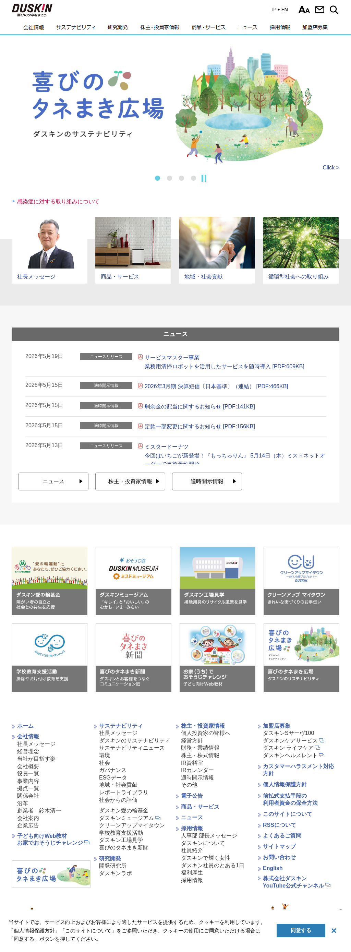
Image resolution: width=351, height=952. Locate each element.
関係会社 (28, 796)
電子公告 (192, 796)
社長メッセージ (36, 744)
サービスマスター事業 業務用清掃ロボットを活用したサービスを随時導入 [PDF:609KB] (224, 362)
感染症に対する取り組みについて (58, 201)
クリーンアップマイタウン (132, 825)
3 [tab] (181, 178)
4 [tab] (193, 178)
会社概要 (28, 766)
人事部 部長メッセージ (209, 835)
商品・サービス (208, 29)
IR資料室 (192, 763)
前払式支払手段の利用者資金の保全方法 (290, 799)
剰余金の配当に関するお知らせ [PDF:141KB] (200, 406)
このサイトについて (287, 814)
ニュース (247, 29)
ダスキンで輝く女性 (205, 858)
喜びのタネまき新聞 (123, 847)
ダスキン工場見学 (121, 840)
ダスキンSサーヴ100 (288, 733)
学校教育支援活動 (121, 833)
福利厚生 (192, 873)
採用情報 (279, 29)
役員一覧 (28, 773)
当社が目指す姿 (36, 759)
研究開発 (117, 29)
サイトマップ (279, 846)
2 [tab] (169, 178)
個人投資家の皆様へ (205, 733)
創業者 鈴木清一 (39, 810)
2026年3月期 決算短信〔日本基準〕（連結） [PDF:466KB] (216, 386)
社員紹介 (192, 850)
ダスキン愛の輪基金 (123, 810)
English (273, 868)
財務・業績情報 (200, 748)
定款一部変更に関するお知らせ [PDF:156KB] (200, 426)
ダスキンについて (203, 843)
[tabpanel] (175, 104)
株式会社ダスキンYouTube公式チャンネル (293, 882)
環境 (104, 755)
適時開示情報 (207, 481)
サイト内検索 (335, 9)
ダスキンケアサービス (290, 740)
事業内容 (28, 781)
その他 (189, 785)
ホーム (25, 726)
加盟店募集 (315, 29)
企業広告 (28, 825)
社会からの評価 (118, 800)
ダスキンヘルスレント (290, 755)
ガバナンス (112, 770)
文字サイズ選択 (304, 9)
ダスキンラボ (115, 873)
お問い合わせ (320, 9)
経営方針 (192, 740)
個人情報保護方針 (285, 784)
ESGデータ (113, 778)
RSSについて (279, 825)
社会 (104, 763)
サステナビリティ (76, 29)
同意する (301, 930)
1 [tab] (157, 178)
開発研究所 (112, 866)
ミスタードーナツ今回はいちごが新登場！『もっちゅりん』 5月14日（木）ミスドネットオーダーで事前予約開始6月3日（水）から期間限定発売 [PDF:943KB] (235, 460)
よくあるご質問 (282, 835)
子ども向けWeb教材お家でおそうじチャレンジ (50, 839)
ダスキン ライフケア (288, 748)
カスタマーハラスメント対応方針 (298, 770)
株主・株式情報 (200, 755)
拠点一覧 (28, 788)
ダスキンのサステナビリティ (134, 740)
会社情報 (33, 29)
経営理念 (28, 751)
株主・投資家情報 (160, 29)
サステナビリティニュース (132, 748)
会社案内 (28, 818)
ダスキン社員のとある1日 (212, 865)
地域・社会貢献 (118, 785)
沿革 (22, 803)
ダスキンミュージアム (126, 818)
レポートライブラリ (123, 792)
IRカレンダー (197, 770)
